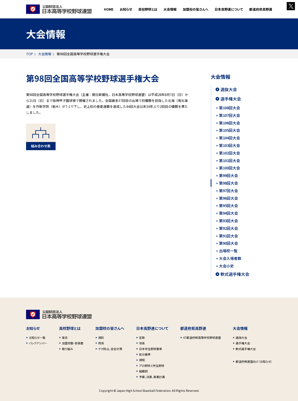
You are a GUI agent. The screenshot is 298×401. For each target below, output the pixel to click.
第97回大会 (228, 190)
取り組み (67, 349)
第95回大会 (228, 205)
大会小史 (226, 265)
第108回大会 (229, 107)
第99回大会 (228, 175)
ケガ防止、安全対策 (110, 349)
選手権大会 (230, 98)
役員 (142, 343)
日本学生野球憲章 (150, 349)
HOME (109, 9)
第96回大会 (228, 198)
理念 (65, 338)
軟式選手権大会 (234, 274)
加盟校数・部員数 (72, 343)
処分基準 (145, 354)
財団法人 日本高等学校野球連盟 (59, 9)
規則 (101, 338)
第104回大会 (229, 137)
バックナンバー (38, 343)
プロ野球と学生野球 (151, 366)
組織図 (143, 371)
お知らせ (126, 9)
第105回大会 (229, 130)
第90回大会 (228, 243)
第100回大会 (229, 167)
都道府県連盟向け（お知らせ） (254, 361)
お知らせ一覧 (37, 338)
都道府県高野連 (260, 9)
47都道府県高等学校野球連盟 (202, 338)
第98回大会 (228, 183)
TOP (29, 53)
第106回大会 (229, 122)
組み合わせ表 (40, 145)
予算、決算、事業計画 (152, 377)
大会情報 (44, 53)
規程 (142, 360)
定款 (142, 338)
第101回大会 (229, 160)
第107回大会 (229, 115)
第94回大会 (228, 213)
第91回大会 (228, 235)
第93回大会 (228, 220)
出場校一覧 (228, 250)
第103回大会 (229, 145)
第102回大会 (229, 152)
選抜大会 (228, 89)
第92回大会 (228, 228)
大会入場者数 (230, 258)
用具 (101, 343)
